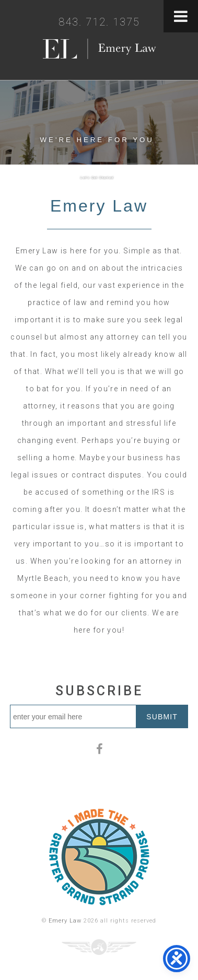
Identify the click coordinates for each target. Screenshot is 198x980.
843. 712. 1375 (99, 22)
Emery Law (65, 920)
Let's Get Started (96, 177)
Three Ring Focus (99, 947)
